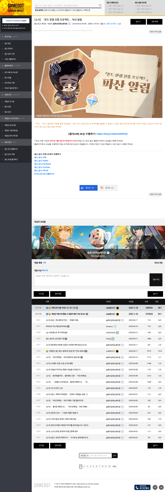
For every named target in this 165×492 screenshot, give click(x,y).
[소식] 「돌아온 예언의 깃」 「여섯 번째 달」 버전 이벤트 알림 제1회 (68, 407)
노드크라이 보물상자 (63, 10)
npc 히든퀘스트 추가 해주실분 (56, 333)
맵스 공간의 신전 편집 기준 (55, 339)
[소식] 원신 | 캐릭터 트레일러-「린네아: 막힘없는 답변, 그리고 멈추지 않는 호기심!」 (68, 394)
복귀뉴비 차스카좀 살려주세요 (56, 326)
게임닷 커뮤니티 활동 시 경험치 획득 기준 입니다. (68, 314)
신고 (119, 24)
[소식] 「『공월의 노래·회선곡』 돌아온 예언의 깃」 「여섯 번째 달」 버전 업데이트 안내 (68, 382)
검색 (114, 455)
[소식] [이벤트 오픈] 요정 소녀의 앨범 (59, 364)
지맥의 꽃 (86, 10)
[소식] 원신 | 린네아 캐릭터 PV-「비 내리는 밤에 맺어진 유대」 (68, 438)
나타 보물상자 (77, 10)
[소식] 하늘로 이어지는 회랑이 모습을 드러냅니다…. (64, 370)
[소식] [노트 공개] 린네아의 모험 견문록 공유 (62, 432)
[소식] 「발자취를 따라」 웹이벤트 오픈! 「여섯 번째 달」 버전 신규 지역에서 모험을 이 (68, 376)
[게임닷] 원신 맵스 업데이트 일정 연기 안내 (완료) (66, 351)
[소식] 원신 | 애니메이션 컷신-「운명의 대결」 (63, 320)
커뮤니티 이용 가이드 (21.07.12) (63, 308)
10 (109, 467)
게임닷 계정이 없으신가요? (11, 25)
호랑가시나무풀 (49, 10)
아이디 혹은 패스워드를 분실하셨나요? (15, 28)
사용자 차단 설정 (155, 32)
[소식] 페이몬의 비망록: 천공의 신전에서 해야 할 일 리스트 (66, 345)
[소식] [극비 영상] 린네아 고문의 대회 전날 (61, 419)
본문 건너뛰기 (111, 24)
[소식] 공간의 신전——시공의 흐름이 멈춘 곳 (62, 413)
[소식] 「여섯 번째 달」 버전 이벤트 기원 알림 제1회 (64, 401)
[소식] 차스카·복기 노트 (54, 388)
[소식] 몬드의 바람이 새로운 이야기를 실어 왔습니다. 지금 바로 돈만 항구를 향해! (68, 425)
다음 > (114, 467)
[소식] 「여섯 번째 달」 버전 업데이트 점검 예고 (63, 357)
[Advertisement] (98, 39)
